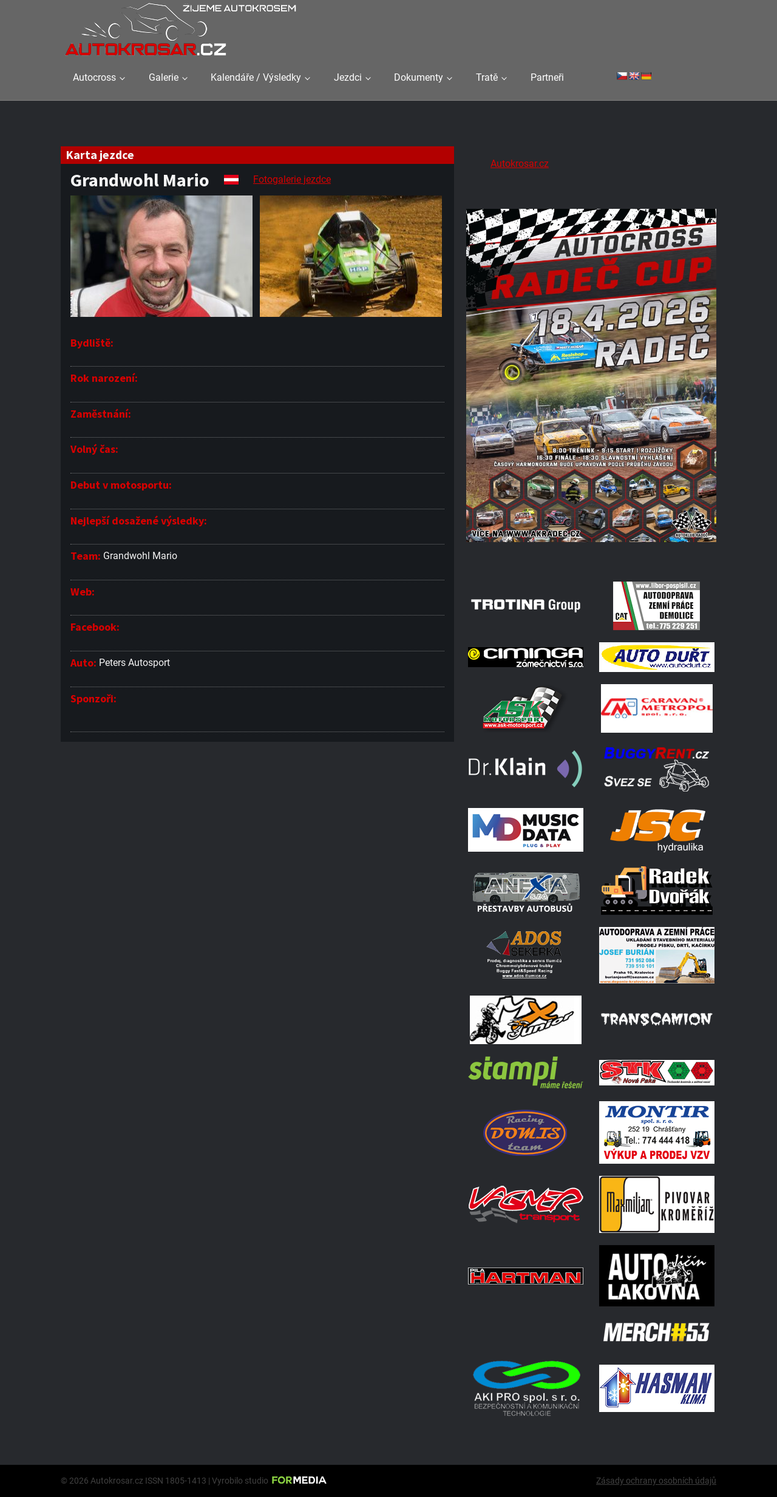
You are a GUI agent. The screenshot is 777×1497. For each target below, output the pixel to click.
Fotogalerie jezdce (292, 179)
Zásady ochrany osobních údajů (656, 1480)
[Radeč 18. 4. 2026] (591, 554)
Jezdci (348, 77)
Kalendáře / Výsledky (256, 77)
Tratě (487, 77)
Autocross (94, 77)
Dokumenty (418, 77)
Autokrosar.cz (519, 163)
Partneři (547, 77)
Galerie (163, 77)
